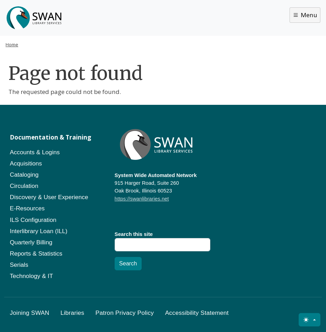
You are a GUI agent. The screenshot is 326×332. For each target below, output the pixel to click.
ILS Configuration (33, 219)
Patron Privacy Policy (124, 312)
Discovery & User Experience (49, 197)
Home (12, 44)
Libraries (72, 312)
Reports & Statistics (36, 253)
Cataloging (24, 174)
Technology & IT (31, 275)
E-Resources (27, 208)
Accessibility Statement (197, 312)
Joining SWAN (29, 312)
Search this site (134, 234)
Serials (19, 264)
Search (128, 263)
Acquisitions (26, 163)
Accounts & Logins (35, 152)
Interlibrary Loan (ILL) (38, 231)
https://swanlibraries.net (142, 199)
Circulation (24, 185)
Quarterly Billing (31, 242)
